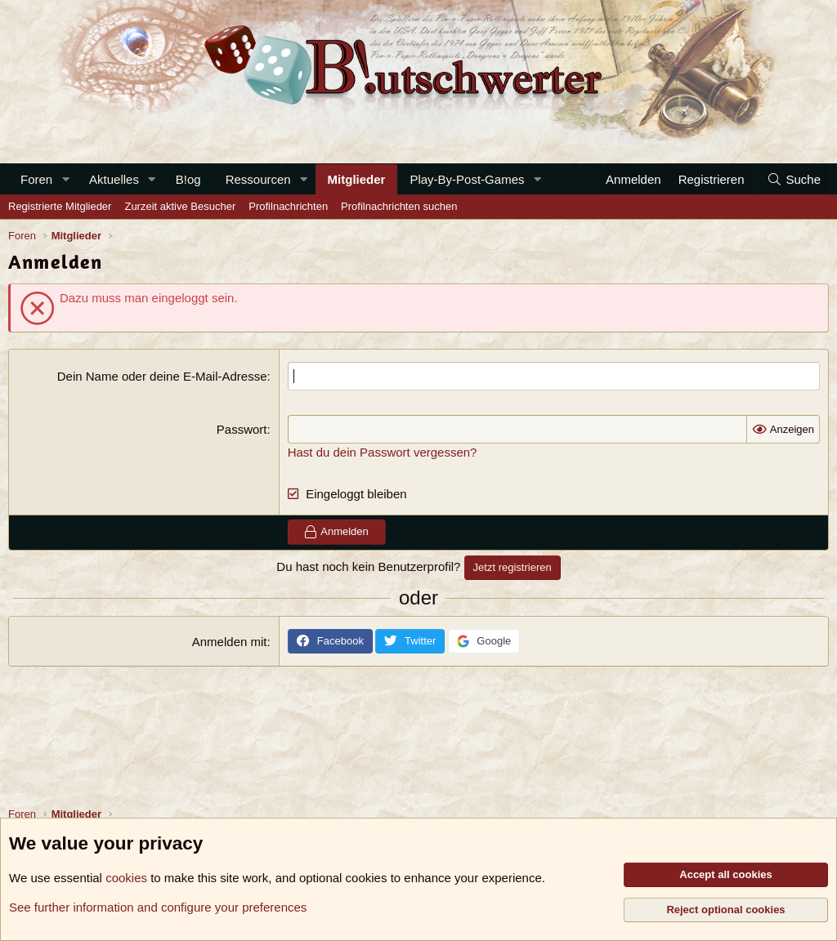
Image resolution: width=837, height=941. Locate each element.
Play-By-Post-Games (467, 179)
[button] (65, 179)
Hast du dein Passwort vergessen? (382, 452)
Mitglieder (357, 179)
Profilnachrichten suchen (399, 206)
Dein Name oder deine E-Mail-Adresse (162, 376)
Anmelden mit (229, 642)
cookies (126, 878)
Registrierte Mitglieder (59, 206)
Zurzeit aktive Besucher (179, 206)
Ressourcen (258, 179)
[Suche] (794, 179)
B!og (188, 179)
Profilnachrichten (288, 206)
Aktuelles (114, 179)
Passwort (242, 429)
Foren (36, 179)
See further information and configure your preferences (158, 907)
